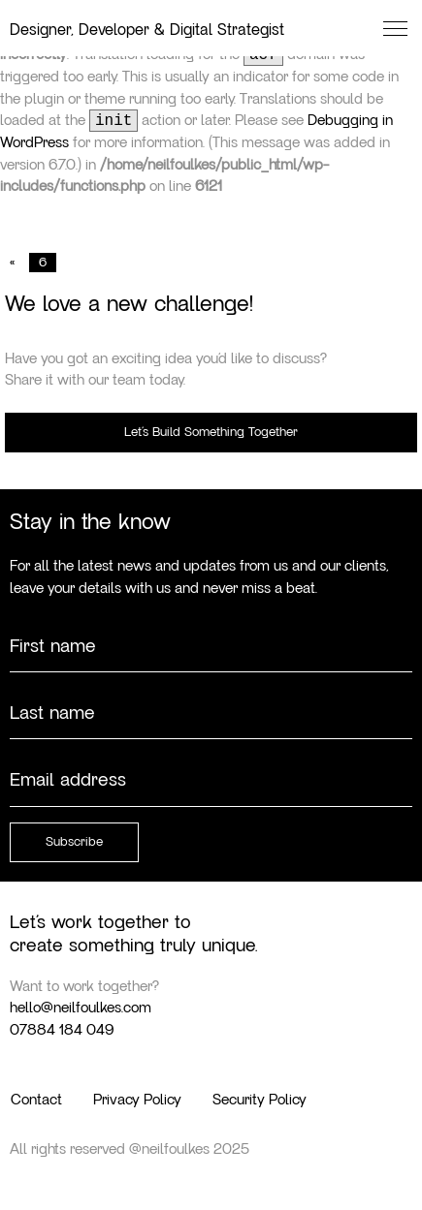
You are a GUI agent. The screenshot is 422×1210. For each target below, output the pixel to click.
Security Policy (259, 1099)
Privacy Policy (137, 1099)
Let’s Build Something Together (211, 432)
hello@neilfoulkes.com (80, 1007)
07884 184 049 (62, 1030)
